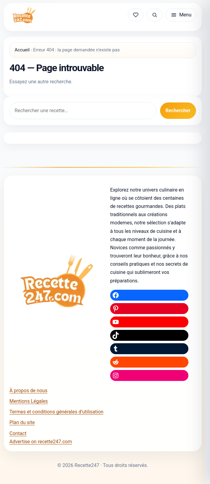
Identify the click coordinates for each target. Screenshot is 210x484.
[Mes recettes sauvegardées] (136, 15)
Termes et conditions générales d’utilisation (56, 412)
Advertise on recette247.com (40, 441)
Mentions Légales (28, 401)
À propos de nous (28, 390)
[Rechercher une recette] (155, 15)
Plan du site (22, 422)
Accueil (22, 50)
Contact (17, 433)
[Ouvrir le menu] (181, 15)
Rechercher (178, 110)
